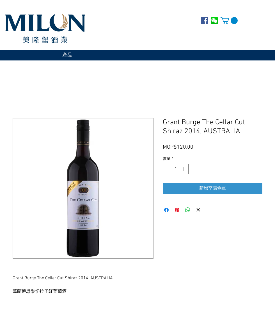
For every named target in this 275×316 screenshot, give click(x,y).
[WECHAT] (214, 20)
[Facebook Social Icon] (204, 20)
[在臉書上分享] (166, 210)
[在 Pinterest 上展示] (177, 210)
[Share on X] (198, 210)
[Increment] (184, 169)
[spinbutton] (176, 169)
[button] (229, 20)
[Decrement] (167, 169)
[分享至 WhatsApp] (187, 210)
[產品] (67, 55)
